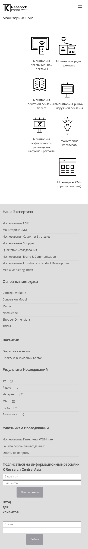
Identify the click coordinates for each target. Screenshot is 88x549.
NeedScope (10, 313)
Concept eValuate (14, 293)
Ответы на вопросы (16, 453)
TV (8, 381)
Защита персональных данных (24, 446)
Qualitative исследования (20, 250)
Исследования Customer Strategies (26, 236)
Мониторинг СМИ (15, 230)
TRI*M (7, 326)
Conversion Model (15, 299)
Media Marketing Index (18, 270)
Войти (34, 539)
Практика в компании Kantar (22, 358)
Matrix (7, 306)
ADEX (10, 408)
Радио (10, 387)
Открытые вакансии (16, 351)
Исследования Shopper (18, 243)
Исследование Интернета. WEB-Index (28, 439)
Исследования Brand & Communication (29, 257)
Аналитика (13, 414)
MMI (9, 401)
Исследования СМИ (16, 223)
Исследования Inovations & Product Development (36, 263)
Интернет (13, 394)
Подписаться (30, 492)
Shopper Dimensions (17, 319)
